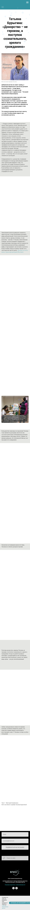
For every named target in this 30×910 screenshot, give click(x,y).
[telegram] (16, 888)
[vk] (13, 888)
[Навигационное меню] (27, 2)
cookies (3, 905)
